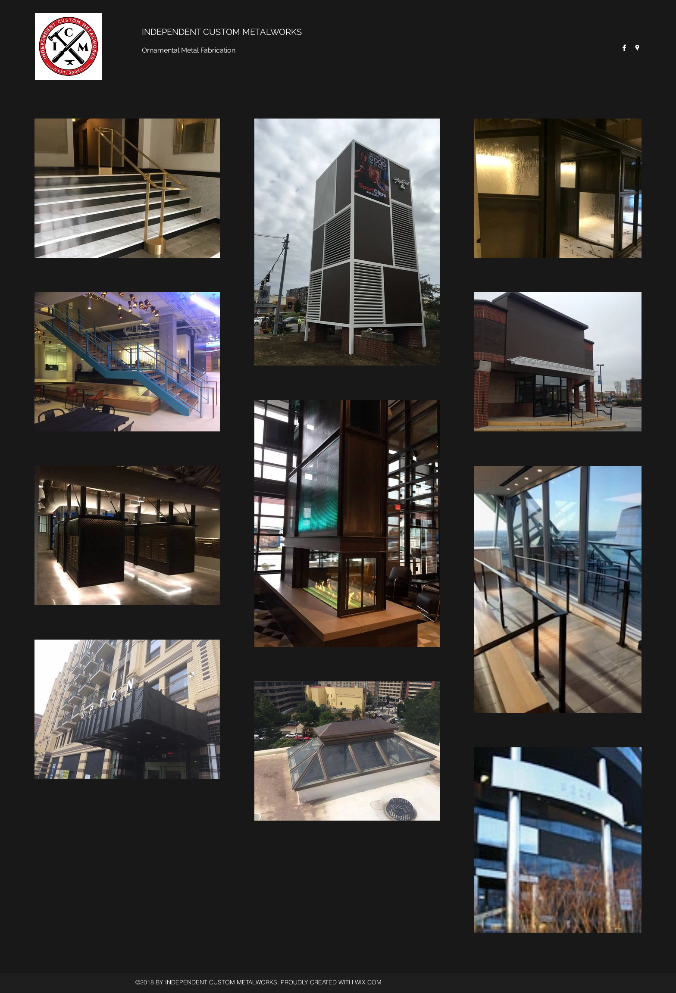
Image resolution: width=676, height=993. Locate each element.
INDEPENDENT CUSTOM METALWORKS (222, 32)
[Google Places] (637, 48)
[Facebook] (624, 48)
